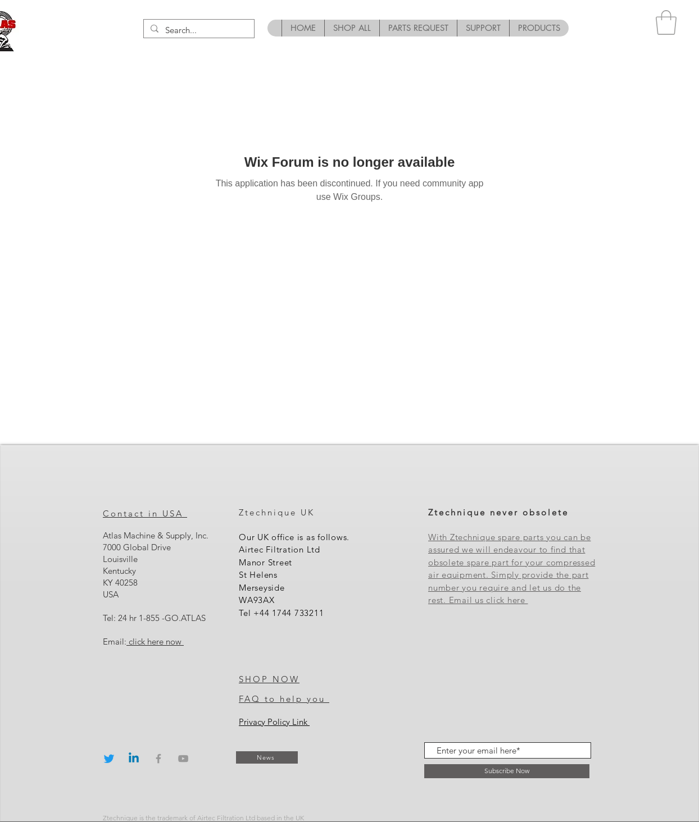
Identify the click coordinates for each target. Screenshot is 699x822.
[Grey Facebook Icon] (158, 758)
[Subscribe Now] (506, 771)
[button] (666, 22)
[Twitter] (109, 758)
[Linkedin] (134, 758)
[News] (267, 757)
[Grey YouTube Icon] (183, 758)
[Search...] (197, 30)
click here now (155, 641)
